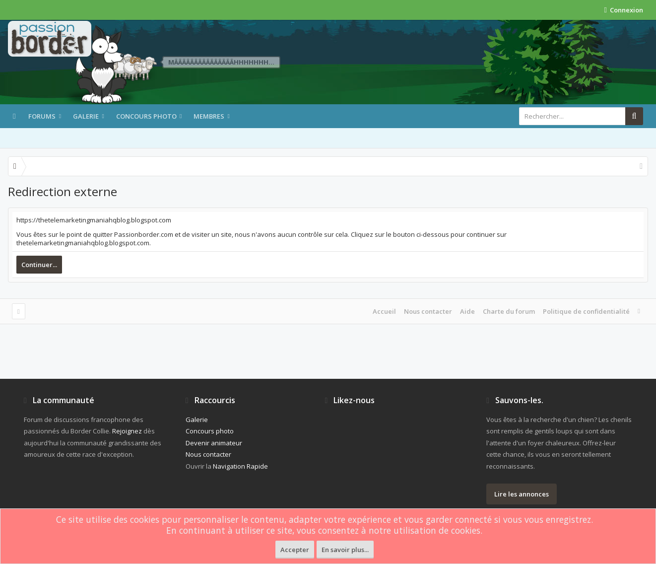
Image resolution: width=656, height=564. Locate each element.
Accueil (384, 311)
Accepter (294, 549)
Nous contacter (428, 311)
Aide (467, 311)
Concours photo (146, 116)
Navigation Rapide (240, 466)
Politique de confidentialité (586, 311)
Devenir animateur (214, 442)
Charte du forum (509, 311)
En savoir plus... (345, 549)
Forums (42, 116)
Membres (209, 116)
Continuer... (39, 264)
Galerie (86, 116)
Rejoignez (127, 430)
